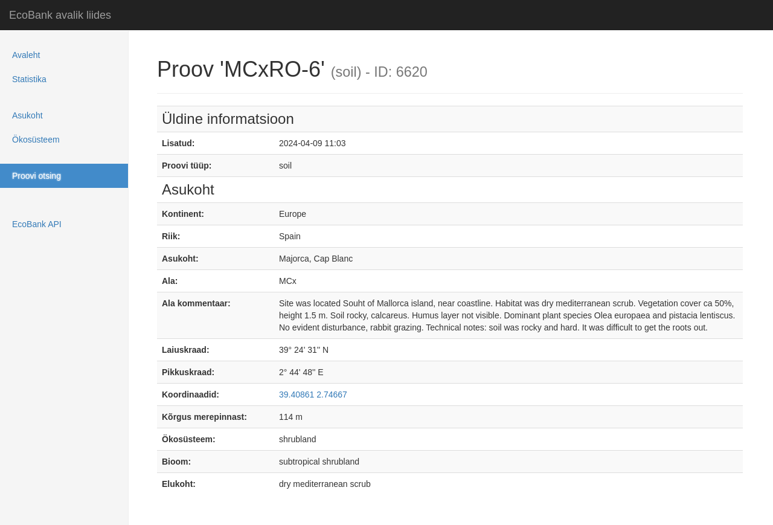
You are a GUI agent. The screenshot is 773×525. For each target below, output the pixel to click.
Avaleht (26, 55)
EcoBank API (37, 224)
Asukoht (27, 115)
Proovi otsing (36, 176)
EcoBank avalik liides (60, 15)
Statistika (29, 79)
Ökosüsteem (36, 139)
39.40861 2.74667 (313, 394)
